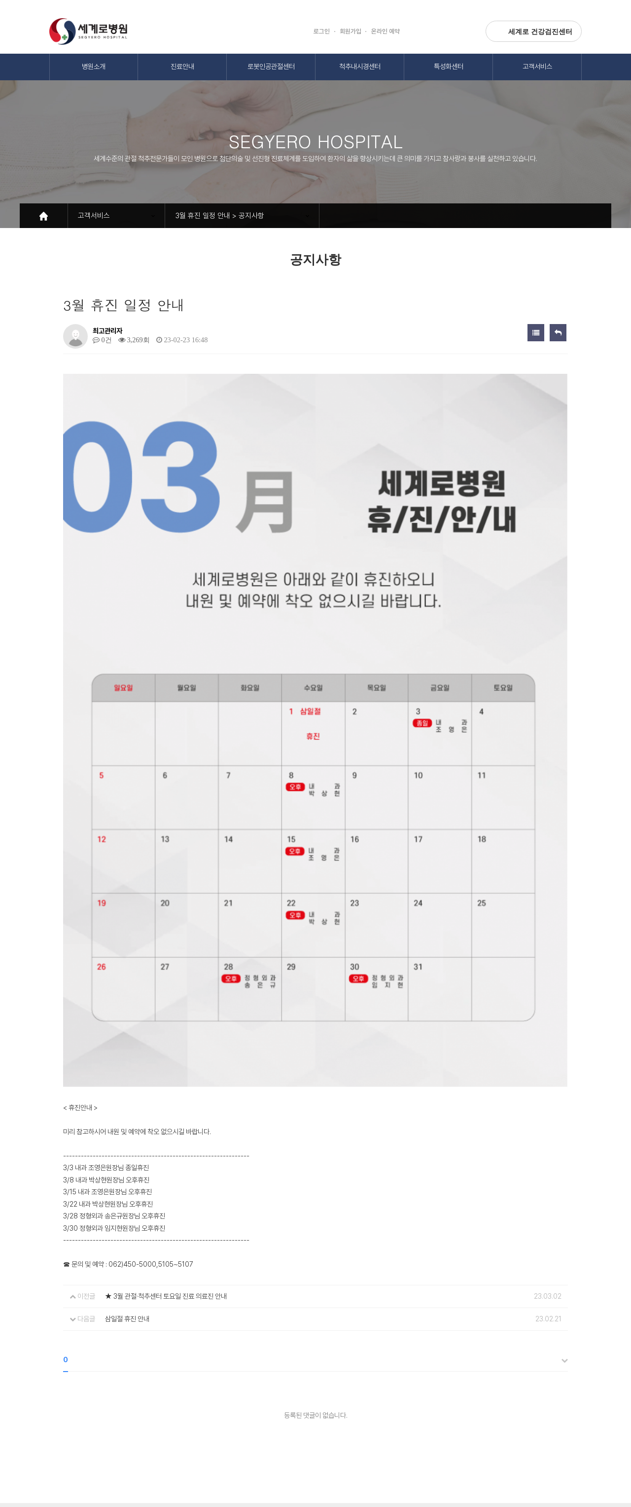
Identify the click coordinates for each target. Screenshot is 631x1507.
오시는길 (219, 1384)
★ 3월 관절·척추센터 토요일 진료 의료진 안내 (166, 1164)
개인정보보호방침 (73, 1384)
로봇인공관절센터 (271, 66)
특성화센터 (448, 66)
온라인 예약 (385, 31)
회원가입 (350, 31)
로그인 (322, 31)
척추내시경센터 (360, 66)
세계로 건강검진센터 (533, 31)
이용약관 (128, 1384)
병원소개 (93, 66)
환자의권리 (173, 1384)
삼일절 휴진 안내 (127, 1187)
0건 (102, 340)
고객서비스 (537, 66)
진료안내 (182, 66)
